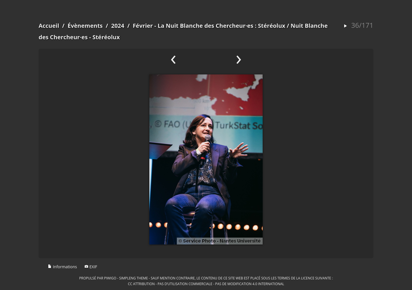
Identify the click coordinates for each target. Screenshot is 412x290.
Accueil (49, 25)
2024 (117, 25)
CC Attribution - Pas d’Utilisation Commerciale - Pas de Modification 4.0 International (206, 283)
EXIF (90, 266)
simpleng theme (133, 278)
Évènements (85, 25)
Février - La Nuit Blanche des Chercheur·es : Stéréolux (209, 25)
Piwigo (110, 278)
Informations (62, 266)
